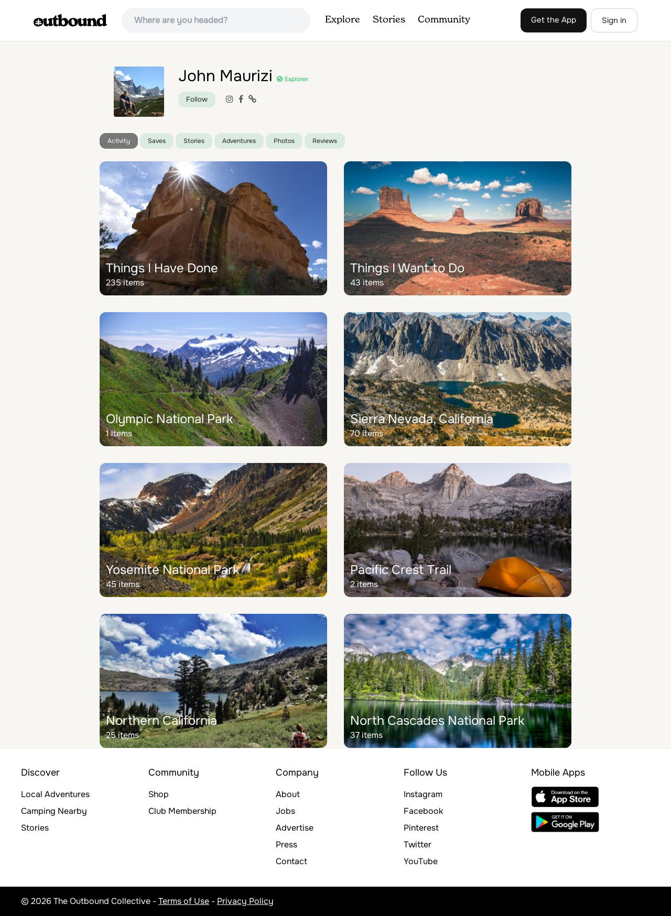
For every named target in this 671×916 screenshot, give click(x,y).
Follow (197, 99)
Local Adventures (55, 794)
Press (286, 844)
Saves (157, 141)
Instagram (423, 794)
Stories (389, 20)
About (288, 794)
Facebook (423, 810)
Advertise (294, 827)
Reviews (324, 141)
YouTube (421, 861)
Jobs (285, 810)
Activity (118, 141)
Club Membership (182, 810)
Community (444, 20)
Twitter (417, 844)
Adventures (239, 141)
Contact (291, 861)
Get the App (553, 20)
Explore (342, 20)
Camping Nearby (54, 810)
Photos (284, 141)
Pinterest (421, 827)
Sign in (614, 20)
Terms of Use (183, 901)
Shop (158, 794)
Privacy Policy (245, 901)
